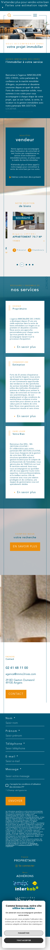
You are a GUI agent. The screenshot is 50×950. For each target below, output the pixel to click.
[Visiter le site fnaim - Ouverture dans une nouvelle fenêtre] (34, 892)
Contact (46, 283)
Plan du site (32, 925)
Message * (14, 778)
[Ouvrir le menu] (35, 15)
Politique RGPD (21, 928)
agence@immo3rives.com (21, 688)
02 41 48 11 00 (17, 682)
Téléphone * (15, 752)
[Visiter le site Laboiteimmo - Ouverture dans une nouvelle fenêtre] (25, 938)
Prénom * (13, 740)
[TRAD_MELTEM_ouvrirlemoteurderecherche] (9, 15)
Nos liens (35, 926)
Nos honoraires (19, 925)
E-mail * (12, 765)
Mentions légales (18, 926)
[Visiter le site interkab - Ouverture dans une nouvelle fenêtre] (26, 897)
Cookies (31, 928)
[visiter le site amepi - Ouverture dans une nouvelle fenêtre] (20, 892)
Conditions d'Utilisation (25, 853)
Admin (28, 926)
